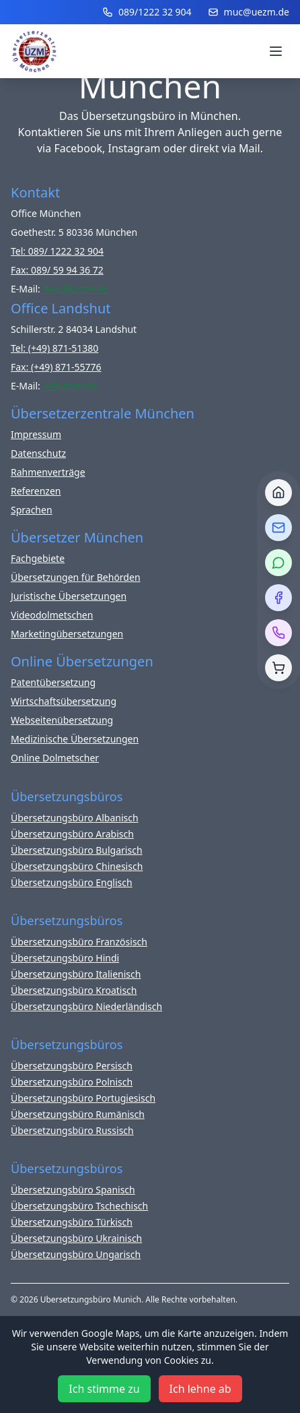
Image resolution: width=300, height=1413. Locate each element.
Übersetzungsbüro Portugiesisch (83, 1098)
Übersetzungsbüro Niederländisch (86, 1006)
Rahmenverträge (48, 472)
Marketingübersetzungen (67, 633)
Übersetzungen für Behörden (76, 577)
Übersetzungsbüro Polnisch (72, 1081)
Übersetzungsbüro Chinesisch (77, 866)
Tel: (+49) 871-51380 (54, 348)
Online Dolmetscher (55, 757)
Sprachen (31, 509)
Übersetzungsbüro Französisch (79, 941)
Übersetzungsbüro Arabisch (72, 833)
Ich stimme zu (104, 1388)
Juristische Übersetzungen (68, 596)
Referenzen (36, 490)
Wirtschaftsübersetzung (63, 701)
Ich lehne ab (200, 1388)
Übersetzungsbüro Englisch (72, 882)
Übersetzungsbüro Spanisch (73, 1189)
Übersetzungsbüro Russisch (72, 1130)
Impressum (36, 434)
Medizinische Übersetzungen (75, 738)
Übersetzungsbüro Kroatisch (74, 990)
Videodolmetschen (52, 614)
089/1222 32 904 (147, 11)
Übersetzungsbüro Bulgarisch (77, 850)
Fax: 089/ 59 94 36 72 (57, 269)
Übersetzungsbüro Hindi (65, 957)
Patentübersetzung (53, 682)
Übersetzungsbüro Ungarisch (76, 1254)
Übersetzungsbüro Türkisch (72, 1222)
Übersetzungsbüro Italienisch (76, 974)
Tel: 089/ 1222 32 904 (57, 251)
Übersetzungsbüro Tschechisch (79, 1205)
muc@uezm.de (248, 11)
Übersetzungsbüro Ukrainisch (76, 1238)
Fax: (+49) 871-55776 (56, 366)
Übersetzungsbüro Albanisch (75, 817)
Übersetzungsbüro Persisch (72, 1065)
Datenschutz (38, 453)
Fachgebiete (38, 558)
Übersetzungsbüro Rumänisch (78, 1114)
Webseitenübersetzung (62, 720)
